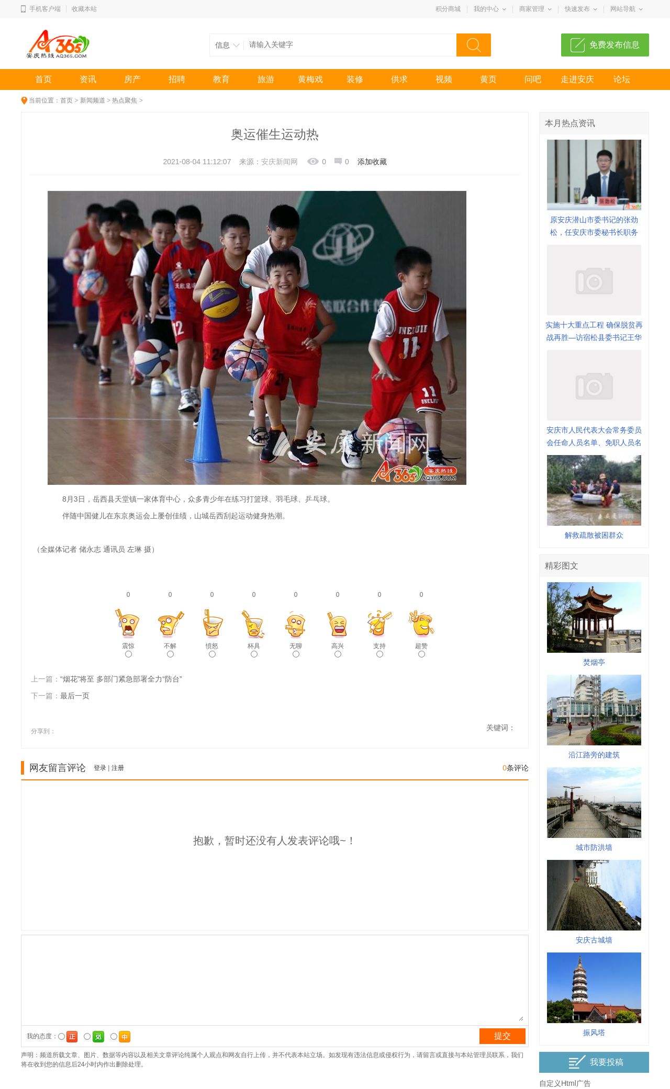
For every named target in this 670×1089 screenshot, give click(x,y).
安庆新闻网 (279, 161)
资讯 (88, 79)
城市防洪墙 (594, 847)
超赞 (421, 649)
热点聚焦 (124, 100)
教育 (221, 79)
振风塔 (594, 1032)
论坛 (621, 79)
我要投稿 (595, 1062)
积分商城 (448, 9)
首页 (43, 79)
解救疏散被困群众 (594, 535)
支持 (379, 649)
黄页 (488, 79)
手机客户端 (45, 9)
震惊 (128, 649)
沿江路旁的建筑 (594, 755)
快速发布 (577, 9)
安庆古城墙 (594, 940)
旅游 (266, 79)
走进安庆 (577, 79)
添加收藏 (372, 161)
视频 (444, 79)
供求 (399, 79)
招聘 (177, 79)
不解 (170, 649)
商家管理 (531, 9)
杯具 (254, 649)
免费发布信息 (614, 44)
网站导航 (622, 9)
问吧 (532, 79)
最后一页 (75, 695)
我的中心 (486, 9)
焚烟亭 (594, 662)
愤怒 (212, 649)
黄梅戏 (310, 79)
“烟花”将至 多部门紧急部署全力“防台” (121, 679)
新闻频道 (92, 100)
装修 (355, 79)
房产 (132, 79)
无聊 (295, 649)
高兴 (337, 649)
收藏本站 (84, 9)
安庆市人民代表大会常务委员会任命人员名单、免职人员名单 (594, 442)
